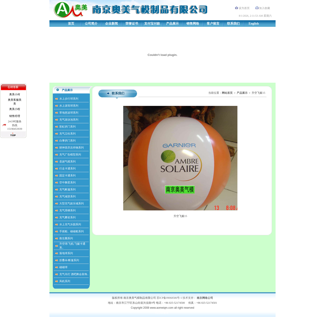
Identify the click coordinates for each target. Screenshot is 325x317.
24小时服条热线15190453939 (14, 125)
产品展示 (172, 23)
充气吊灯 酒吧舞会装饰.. (73, 274)
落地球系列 (66, 253)
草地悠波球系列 (68, 112)
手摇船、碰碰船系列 (71, 231)
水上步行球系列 (68, 98)
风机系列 (64, 281)
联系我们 (233, 23)
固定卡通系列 (67, 175)
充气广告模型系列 (70, 154)
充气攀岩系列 (67, 217)
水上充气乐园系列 (70, 224)
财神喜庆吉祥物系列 (71, 147)
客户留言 (213, 23)
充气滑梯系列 (67, 210)
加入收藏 (264, 8)
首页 (71, 23)
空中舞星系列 (67, 182)
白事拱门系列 (67, 140)
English (253, 23)
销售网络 (192, 23)
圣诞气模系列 (67, 161)
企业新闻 (111, 23)
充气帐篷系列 (67, 189)
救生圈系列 (66, 238)
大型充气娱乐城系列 (71, 203)
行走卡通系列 (67, 168)
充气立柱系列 (67, 133)
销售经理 (14, 116)
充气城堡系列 (67, 196)
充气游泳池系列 (68, 119)
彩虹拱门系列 (67, 126)
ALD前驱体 (161, 312)
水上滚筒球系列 (68, 105)
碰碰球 (63, 267)
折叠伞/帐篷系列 (69, 260)
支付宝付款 (152, 23)
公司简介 (91, 23)
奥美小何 (14, 94)
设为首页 (244, 8)
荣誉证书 (131, 23)
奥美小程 (14, 109)
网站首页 (227, 92)
